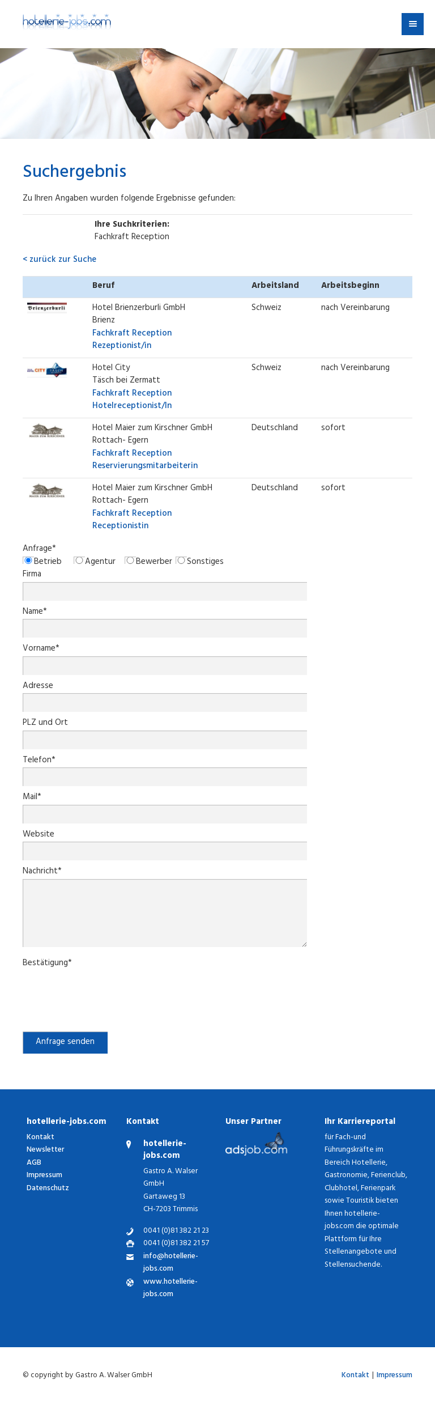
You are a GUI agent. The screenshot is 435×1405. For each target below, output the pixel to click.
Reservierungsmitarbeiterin (145, 461)
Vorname (41, 649)
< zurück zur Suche (59, 260)
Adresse (38, 687)
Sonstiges (205, 563)
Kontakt (40, 1138)
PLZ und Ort (45, 724)
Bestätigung (47, 964)
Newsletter (45, 1150)
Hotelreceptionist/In (132, 400)
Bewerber (154, 563)
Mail (32, 798)
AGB (34, 1163)
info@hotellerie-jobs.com (170, 1263)
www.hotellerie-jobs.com (170, 1289)
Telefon (39, 761)
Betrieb (48, 563)
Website (38, 835)
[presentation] (109, 993)
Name (35, 612)
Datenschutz (48, 1189)
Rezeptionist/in (132, 340)
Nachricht (42, 872)
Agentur (100, 563)
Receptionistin (132, 521)
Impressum (44, 1176)
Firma (32, 575)
